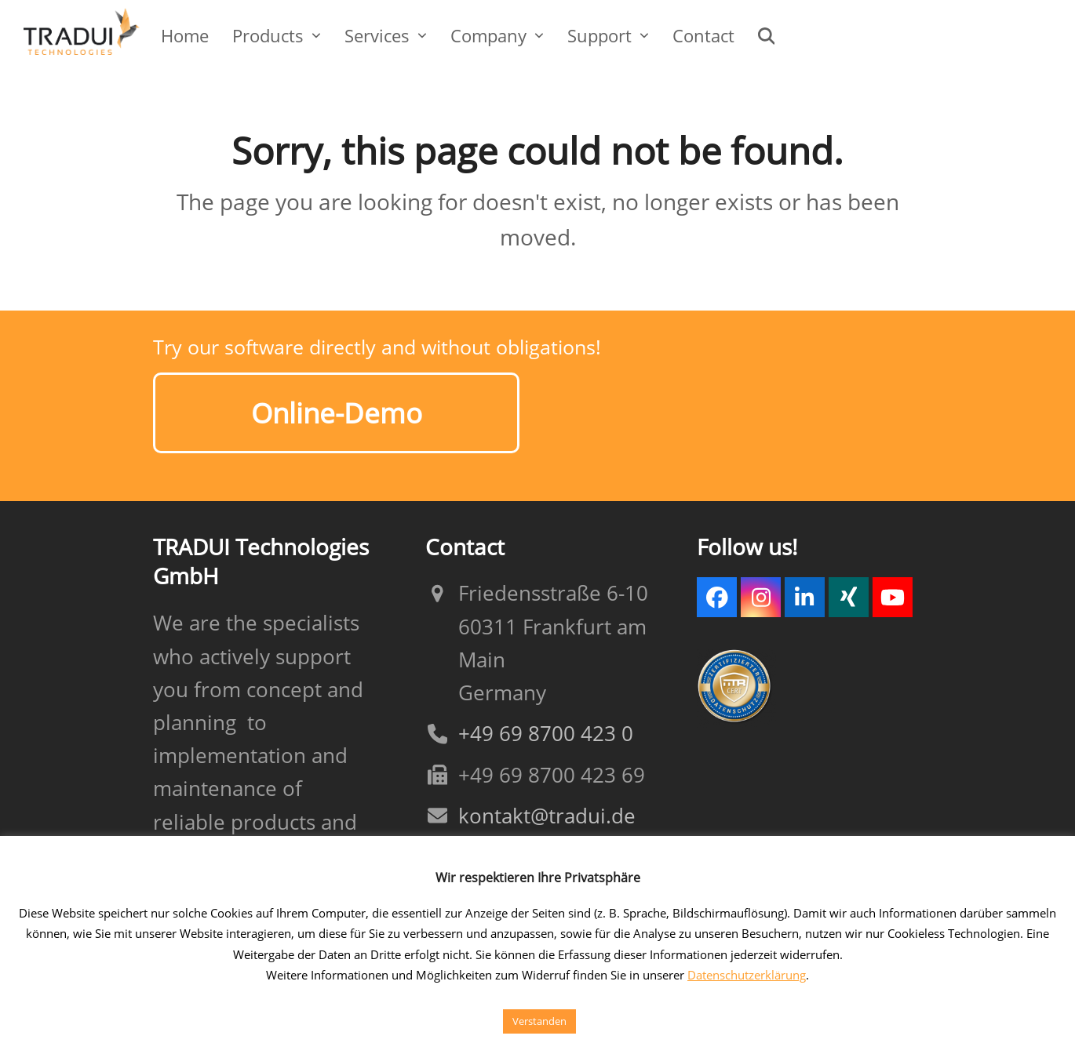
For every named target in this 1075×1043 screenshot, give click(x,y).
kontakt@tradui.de (547, 808)
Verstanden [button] (539, 1021)
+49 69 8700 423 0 (545, 726)
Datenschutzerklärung (746, 975)
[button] (766, 35)
